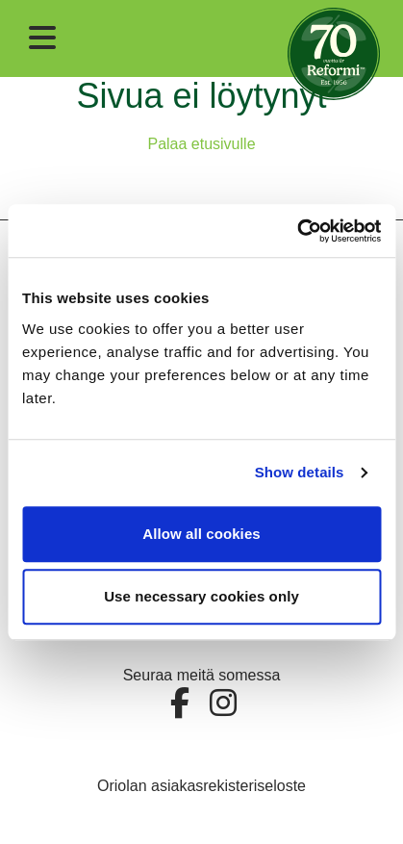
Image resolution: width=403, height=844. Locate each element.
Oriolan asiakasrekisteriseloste (201, 786)
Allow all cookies (201, 533)
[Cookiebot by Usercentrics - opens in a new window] (297, 230)
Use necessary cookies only (201, 596)
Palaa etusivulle (201, 144)
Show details (299, 472)
